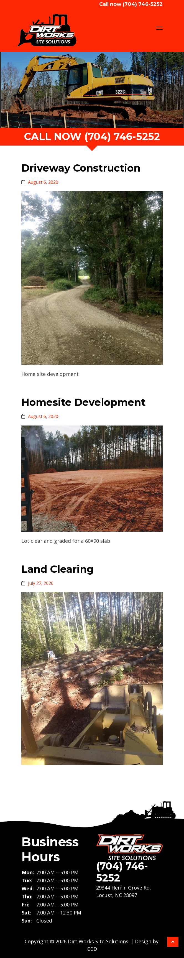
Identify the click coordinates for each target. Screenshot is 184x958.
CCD (92, 949)
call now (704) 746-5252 (92, 136)
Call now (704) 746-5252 (131, 4)
